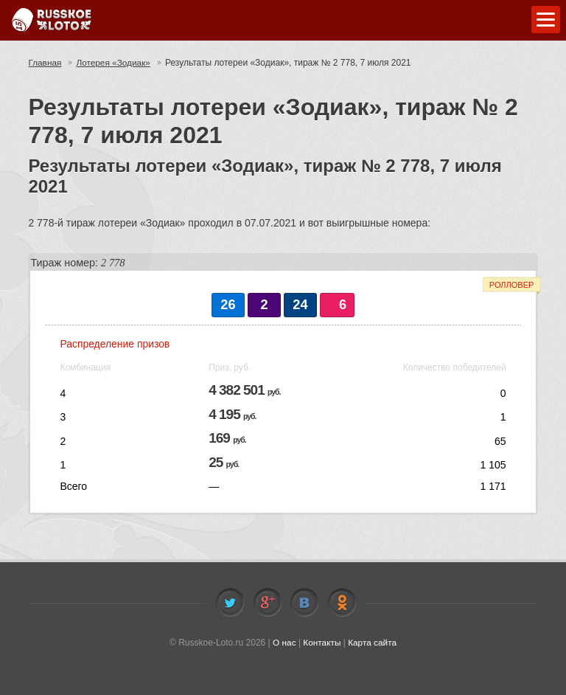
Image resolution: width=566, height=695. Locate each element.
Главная (45, 63)
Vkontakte (304, 603)
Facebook (267, 603)
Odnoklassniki (342, 603)
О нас (284, 642)
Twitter (230, 603)
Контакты (322, 642)
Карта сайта (372, 642)
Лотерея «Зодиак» (114, 63)
